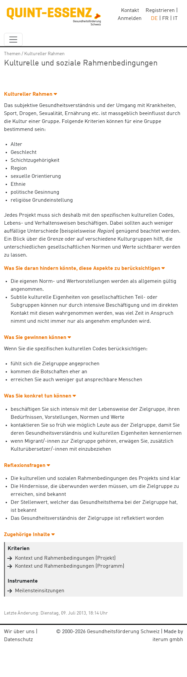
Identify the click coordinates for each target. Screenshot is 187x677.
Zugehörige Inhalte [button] (29, 534)
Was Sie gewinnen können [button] (37, 337)
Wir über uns (19, 631)
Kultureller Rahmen (44, 54)
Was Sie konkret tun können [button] (40, 396)
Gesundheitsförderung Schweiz (123, 631)
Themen (12, 54)
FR (165, 18)
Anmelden (130, 18)
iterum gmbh (168, 639)
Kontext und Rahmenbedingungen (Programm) (69, 566)
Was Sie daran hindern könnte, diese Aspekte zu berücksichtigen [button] (84, 268)
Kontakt (130, 10)
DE (154, 18)
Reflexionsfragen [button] (27, 465)
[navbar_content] (13, 39)
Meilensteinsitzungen (39, 591)
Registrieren (160, 10)
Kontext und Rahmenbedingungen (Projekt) (65, 558)
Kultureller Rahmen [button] (30, 94)
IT (175, 18)
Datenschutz (18, 639)
